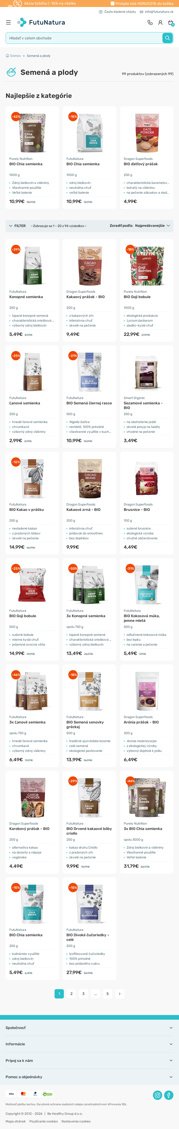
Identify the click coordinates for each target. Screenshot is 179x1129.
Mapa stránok (16, 1121)
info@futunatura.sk (156, 12)
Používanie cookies (43, 1121)
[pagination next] (119, 993)
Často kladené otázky (117, 12)
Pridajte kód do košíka (144, 3)
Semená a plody (39, 56)
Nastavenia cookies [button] (76, 1121)
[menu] (10, 22)
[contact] (150, 22)
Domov (13, 56)
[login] (160, 22)
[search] (89, 38)
